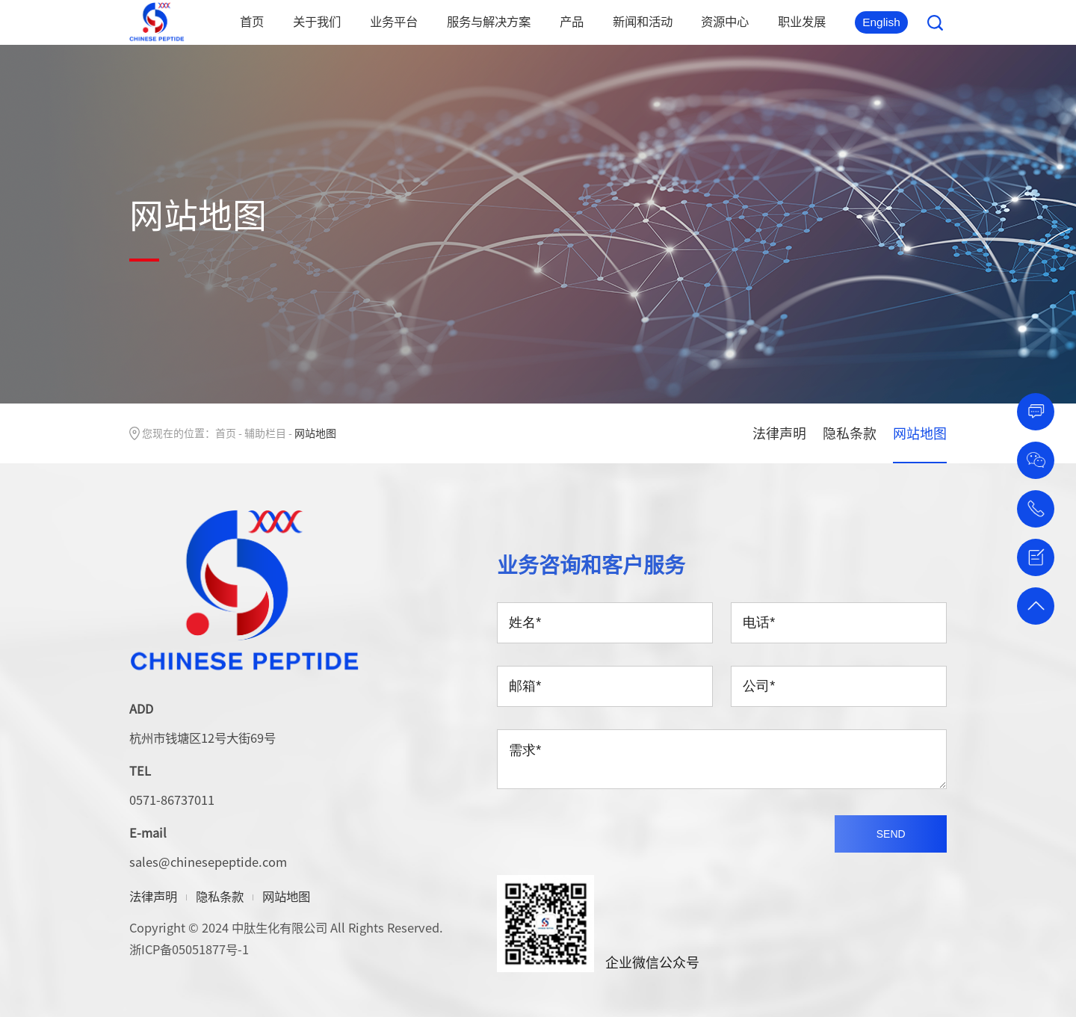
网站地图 (920, 433)
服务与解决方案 (489, 21)
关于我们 (317, 21)
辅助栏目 (265, 432)
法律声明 (779, 433)
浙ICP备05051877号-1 (189, 949)
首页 (252, 21)
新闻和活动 (642, 21)
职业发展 (802, 21)
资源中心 (725, 21)
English (881, 22)
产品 (572, 21)
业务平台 (394, 21)
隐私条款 (849, 433)
